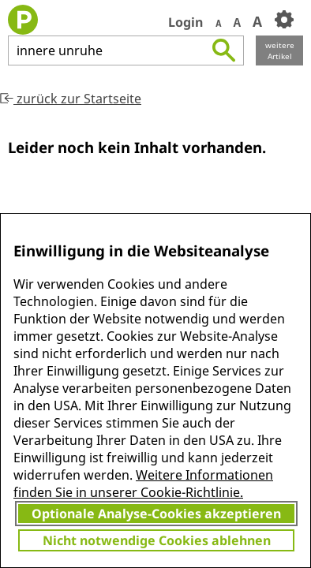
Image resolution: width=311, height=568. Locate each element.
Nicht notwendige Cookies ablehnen (157, 540)
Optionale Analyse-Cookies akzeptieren (156, 513)
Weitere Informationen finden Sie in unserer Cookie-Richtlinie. (143, 483)
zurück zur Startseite (70, 98)
